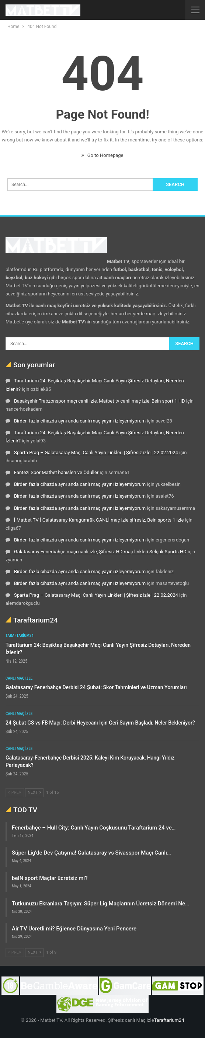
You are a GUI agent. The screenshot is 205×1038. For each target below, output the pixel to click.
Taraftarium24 (20, 635)
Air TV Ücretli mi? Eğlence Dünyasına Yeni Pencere (74, 928)
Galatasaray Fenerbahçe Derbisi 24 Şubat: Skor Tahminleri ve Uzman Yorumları (96, 687)
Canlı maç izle (19, 678)
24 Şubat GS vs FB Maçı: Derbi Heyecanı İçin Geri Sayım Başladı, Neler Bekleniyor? (100, 723)
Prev (14, 792)
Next (34, 792)
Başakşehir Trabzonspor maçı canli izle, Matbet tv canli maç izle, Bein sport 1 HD (99, 401)
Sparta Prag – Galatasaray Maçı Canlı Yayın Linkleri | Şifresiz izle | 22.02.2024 (96, 452)
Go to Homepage (102, 155)
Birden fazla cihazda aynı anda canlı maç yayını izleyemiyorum (80, 421)
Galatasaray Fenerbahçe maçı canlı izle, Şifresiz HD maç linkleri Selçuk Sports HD (100, 551)
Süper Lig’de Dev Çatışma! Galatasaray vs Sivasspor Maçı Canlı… (91, 852)
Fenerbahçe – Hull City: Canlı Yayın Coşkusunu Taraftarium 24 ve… (94, 827)
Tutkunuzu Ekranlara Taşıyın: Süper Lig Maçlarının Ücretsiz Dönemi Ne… (100, 903)
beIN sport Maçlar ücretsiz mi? (49, 878)
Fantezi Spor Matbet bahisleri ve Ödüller (56, 472)
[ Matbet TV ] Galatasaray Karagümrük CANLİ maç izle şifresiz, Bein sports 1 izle (99, 520)
